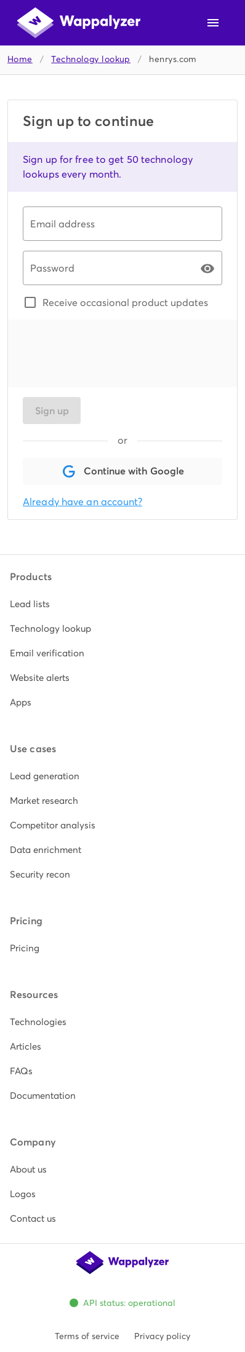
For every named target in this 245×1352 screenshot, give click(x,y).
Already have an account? (82, 502)
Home (20, 59)
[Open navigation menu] (213, 22)
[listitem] (122, 604)
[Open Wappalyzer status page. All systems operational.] (122, 1302)
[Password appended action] (207, 268)
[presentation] (116, 353)
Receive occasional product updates (125, 302)
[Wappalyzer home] (78, 22)
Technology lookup (91, 59)
